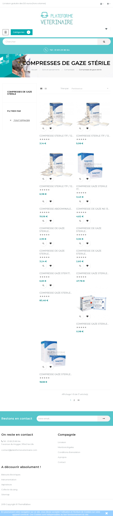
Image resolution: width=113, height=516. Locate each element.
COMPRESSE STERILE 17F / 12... (56, 135)
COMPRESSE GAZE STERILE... (92, 273)
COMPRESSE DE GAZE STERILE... (52, 230)
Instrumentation (8, 479)
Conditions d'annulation (69, 452)
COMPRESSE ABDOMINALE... (55, 208)
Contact (62, 462)
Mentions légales (66, 447)
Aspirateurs (6, 484)
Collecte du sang (9, 489)
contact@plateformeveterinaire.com (19, 450)
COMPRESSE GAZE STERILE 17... (91, 188)
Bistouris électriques (10, 474)
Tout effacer (20, 120)
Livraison (62, 442)
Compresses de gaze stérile (19, 92)
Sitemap (5, 494)
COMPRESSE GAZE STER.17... (55, 273)
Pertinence (91, 88)
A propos (62, 457)
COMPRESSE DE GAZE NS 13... (92, 208)
